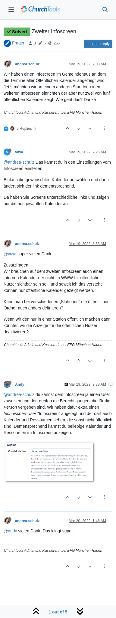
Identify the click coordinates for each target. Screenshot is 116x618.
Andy (19, 384)
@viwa (10, 253)
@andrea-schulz (19, 162)
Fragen (18, 43)
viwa (19, 152)
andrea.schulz (27, 64)
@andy (10, 530)
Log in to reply (98, 44)
